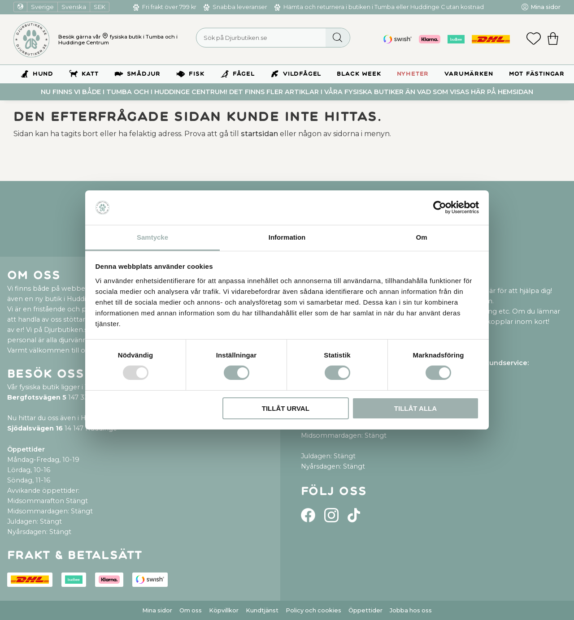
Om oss (190, 610)
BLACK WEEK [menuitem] (359, 74)
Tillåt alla (415, 408)
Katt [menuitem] (90, 74)
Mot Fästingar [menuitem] (537, 74)
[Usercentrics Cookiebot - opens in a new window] (439, 207)
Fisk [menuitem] (196, 74)
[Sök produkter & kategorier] (273, 37)
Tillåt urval (285, 408)
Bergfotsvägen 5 (36, 397)
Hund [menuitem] (43, 74)
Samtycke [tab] (152, 237)
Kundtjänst (262, 610)
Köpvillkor (224, 610)
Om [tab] (421, 237)
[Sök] (337, 37)
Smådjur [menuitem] (144, 74)
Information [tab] (287, 237)
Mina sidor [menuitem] (546, 7)
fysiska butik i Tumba (137, 37)
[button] (533, 39)
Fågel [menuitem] (244, 74)
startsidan (259, 133)
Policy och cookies (313, 610)
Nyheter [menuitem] (413, 74)
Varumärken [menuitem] (468, 74)
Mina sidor (157, 610)
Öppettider (365, 610)
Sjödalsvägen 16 (35, 428)
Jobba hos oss (411, 610)
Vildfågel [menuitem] (302, 74)
